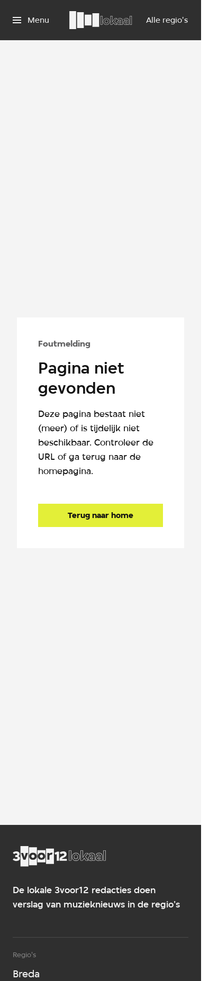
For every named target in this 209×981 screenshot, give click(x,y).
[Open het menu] (31, 20)
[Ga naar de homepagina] (100, 515)
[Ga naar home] (100, 20)
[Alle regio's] (167, 20)
